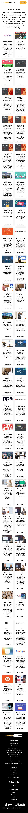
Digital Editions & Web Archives (14, 750)
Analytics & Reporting (14, 759)
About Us (14, 792)
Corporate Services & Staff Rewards (14, 763)
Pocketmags (14, 745)
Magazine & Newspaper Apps (14, 748)
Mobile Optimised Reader (14, 754)
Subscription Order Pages (14, 761)
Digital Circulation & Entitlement (14, 752)
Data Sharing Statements (14, 777)
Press (14, 797)
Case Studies (14, 794)
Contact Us (23, 3)
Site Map (14, 785)
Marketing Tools (14, 756)
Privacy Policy (14, 770)
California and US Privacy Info (14, 773)
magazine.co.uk (14, 743)
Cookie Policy (14, 775)
